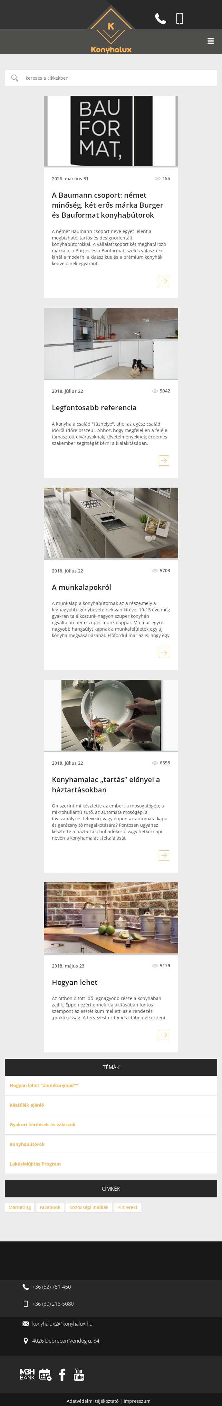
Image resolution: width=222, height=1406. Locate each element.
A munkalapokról (81, 587)
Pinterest (127, 1207)
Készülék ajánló (27, 1105)
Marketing (19, 1207)
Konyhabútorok (27, 1144)
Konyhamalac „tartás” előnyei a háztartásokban (106, 784)
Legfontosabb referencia (94, 407)
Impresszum (137, 1401)
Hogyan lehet (75, 982)
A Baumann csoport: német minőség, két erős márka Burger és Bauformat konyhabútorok (107, 205)
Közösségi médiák (89, 1207)
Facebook (50, 1207)
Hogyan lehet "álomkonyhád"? (44, 1085)
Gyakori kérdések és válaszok (43, 1125)
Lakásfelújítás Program (35, 1164)
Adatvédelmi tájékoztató (93, 1401)
